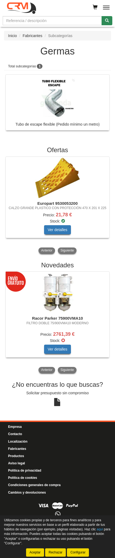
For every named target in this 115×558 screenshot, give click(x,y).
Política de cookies (22, 478)
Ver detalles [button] (57, 230)
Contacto (15, 434)
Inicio (12, 36)
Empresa (15, 427)
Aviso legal (16, 463)
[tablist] (57, 205)
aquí (100, 529)
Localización (17, 441)
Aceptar (35, 552)
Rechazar (55, 552)
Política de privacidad (24, 470)
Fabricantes (32, 36)
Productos (16, 456)
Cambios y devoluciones (27, 492)
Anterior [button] (46, 250)
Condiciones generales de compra (34, 485)
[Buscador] (52, 20)
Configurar (77, 552)
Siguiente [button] (67, 250)
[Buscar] (107, 20)
